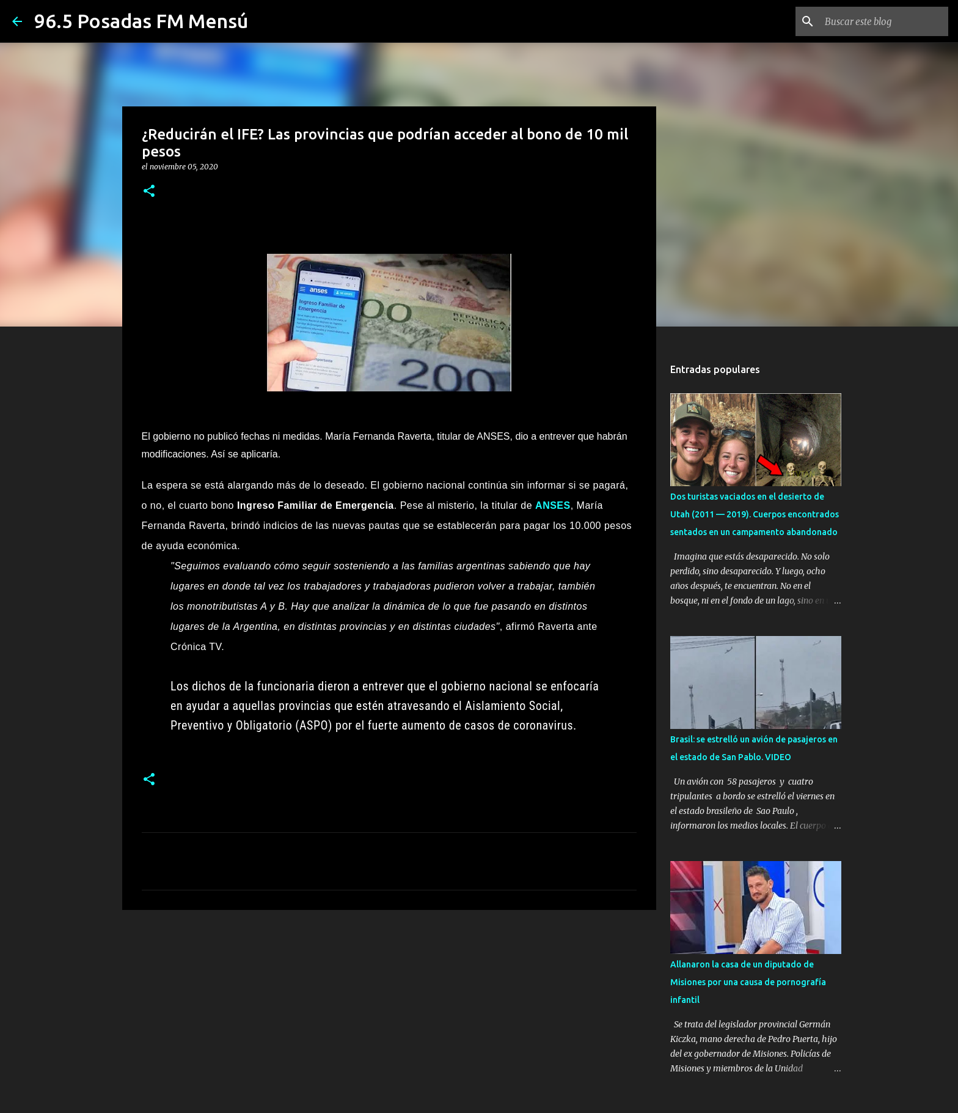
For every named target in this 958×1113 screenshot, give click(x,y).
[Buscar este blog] (884, 21)
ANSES (553, 505)
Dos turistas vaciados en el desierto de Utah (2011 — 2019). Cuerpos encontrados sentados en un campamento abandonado (754, 514)
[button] (149, 191)
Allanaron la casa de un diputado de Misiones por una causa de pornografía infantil (748, 982)
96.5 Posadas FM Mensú (141, 21)
